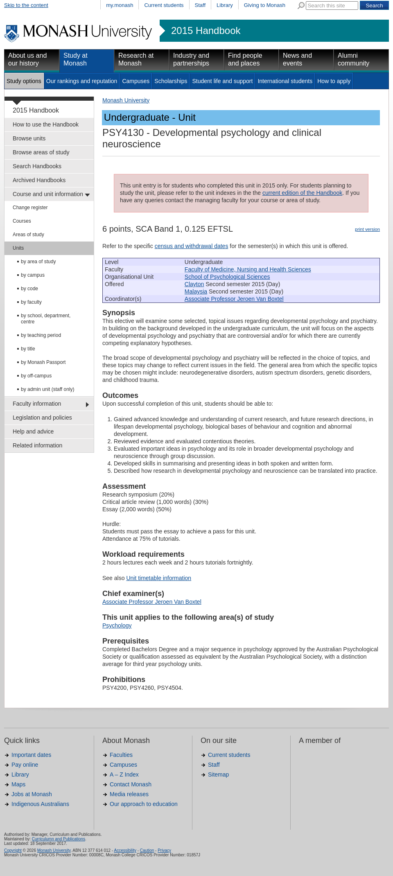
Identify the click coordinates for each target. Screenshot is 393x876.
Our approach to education (144, 804)
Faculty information (37, 403)
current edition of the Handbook (302, 193)
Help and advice (33, 431)
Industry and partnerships (191, 59)
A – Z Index (124, 774)
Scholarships (170, 81)
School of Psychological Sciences (227, 276)
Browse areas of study (41, 152)
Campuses (135, 81)
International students (284, 81)
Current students (163, 5)
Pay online (24, 764)
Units (18, 248)
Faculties (121, 755)
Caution (147, 850)
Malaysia (196, 291)
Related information (37, 445)
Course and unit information (48, 194)
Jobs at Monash (31, 794)
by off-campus (36, 376)
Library (225, 5)
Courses (22, 221)
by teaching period (41, 335)
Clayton (194, 284)
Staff (200, 5)
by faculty (31, 302)
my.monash (119, 5)
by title (28, 349)
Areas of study (28, 234)
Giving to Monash (264, 5)
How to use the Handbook (46, 124)
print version (367, 229)
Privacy (164, 850)
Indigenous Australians (40, 804)
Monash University (125, 100)
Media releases (129, 794)
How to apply (333, 81)
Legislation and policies (42, 417)
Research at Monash (136, 59)
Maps (18, 784)
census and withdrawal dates (191, 246)
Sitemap (218, 774)
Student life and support (222, 81)
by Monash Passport (43, 362)
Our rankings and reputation (81, 81)
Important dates (31, 755)
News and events (297, 59)
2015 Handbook (205, 30)
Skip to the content (26, 5)
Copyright (13, 850)
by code (29, 288)
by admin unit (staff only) (48, 389)
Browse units (29, 138)
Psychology (117, 625)
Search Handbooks (37, 166)
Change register (30, 207)
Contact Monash (130, 784)
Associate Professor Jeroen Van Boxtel (234, 299)
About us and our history (27, 59)
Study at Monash (75, 59)
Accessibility (125, 850)
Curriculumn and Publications (58, 839)
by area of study (38, 261)
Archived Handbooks (39, 180)
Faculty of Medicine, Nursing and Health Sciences (248, 269)
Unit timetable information (158, 578)
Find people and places (245, 59)
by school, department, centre (45, 319)
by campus (33, 275)
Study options (24, 81)
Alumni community (353, 59)
